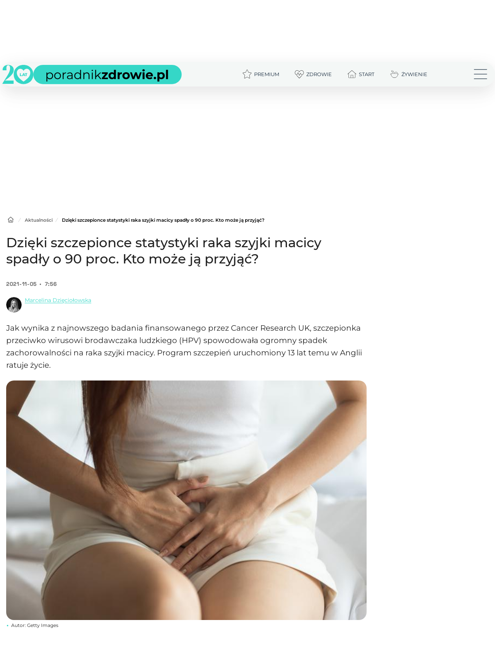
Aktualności (39, 220)
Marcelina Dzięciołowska (58, 300)
